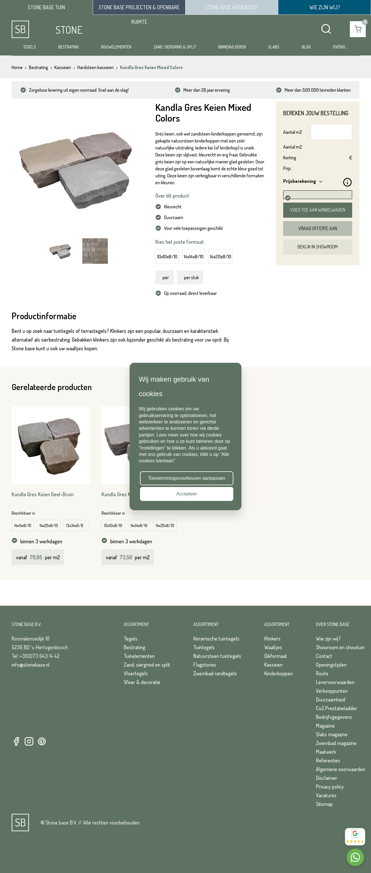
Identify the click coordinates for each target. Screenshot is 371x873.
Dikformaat (275, 656)
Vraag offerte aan (318, 228)
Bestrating (68, 47)
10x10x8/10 (167, 256)
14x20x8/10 (220, 256)
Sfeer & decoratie (142, 682)
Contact (324, 656)
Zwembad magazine (336, 743)
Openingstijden (331, 664)
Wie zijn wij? (328, 638)
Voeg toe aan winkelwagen (317, 210)
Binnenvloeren (232, 47)
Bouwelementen (116, 47)
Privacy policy (330, 786)
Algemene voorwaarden (340, 769)
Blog (306, 47)
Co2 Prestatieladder (336, 708)
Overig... (340, 47)
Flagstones (204, 664)
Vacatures (326, 795)
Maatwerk (326, 751)
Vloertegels (136, 673)
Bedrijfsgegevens (334, 717)
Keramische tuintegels (216, 638)
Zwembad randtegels (215, 673)
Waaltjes (273, 647)
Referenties (328, 760)
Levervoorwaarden (335, 682)
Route (322, 673)
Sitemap (324, 804)
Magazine (325, 725)
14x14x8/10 (193, 256)
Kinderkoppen (278, 673)
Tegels (29, 47)
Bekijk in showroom (318, 247)
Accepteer (186, 493)
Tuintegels (204, 647)
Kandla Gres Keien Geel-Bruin (43, 494)
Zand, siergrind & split (175, 47)
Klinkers (272, 638)
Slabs (273, 47)
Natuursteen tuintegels (217, 656)
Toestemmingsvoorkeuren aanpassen (186, 478)
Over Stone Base (333, 624)
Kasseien (273, 664)
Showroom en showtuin (340, 647)
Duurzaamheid (330, 699)
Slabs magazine (332, 734)
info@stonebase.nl (31, 664)
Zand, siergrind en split (147, 664)
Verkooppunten (332, 691)
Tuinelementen (139, 656)
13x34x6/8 (74, 525)
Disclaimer (326, 778)
